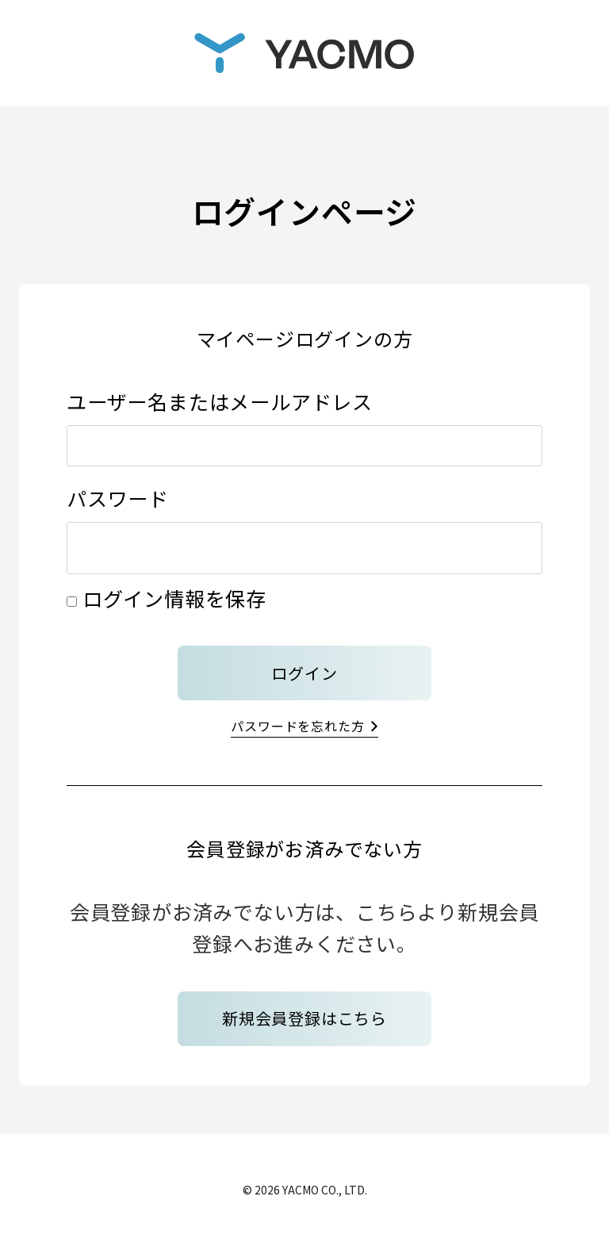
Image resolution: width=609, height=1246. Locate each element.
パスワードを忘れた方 (297, 725)
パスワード (118, 498)
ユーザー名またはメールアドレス (220, 401)
